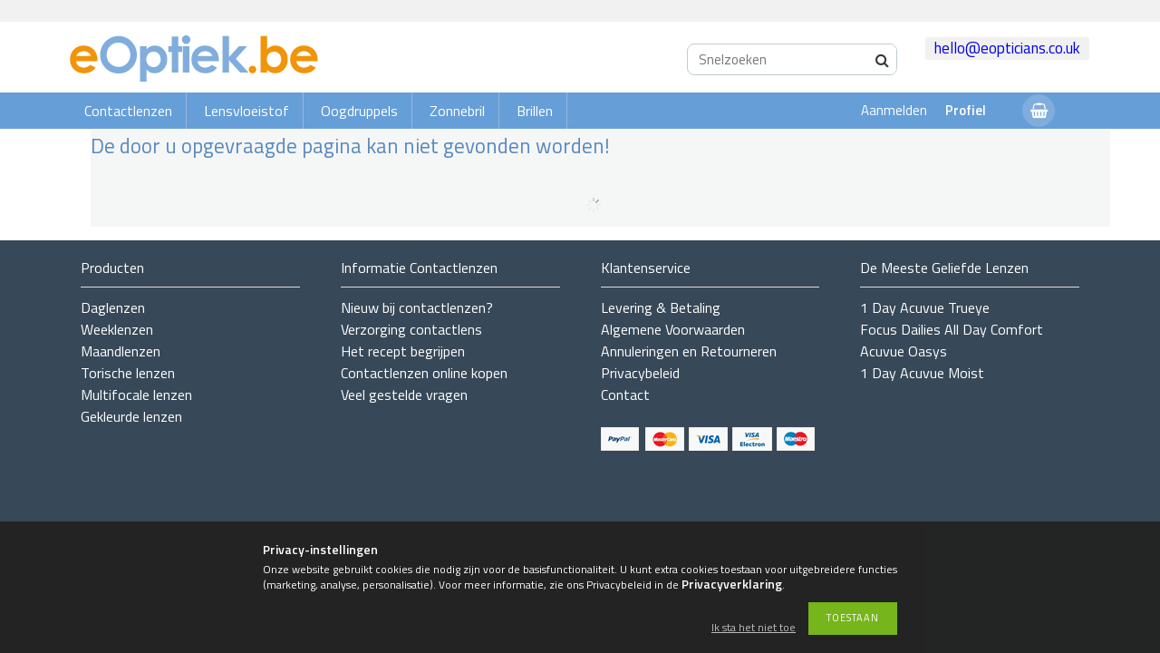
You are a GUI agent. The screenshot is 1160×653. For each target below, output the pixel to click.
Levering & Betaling (660, 307)
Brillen (535, 111)
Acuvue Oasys (903, 351)
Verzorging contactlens (411, 329)
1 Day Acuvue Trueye (925, 307)
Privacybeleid (640, 373)
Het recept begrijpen (403, 351)
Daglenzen (113, 307)
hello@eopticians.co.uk (1007, 48)
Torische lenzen (128, 373)
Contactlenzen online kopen (424, 373)
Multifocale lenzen (136, 394)
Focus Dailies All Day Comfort (951, 329)
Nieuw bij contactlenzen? (417, 307)
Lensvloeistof (246, 111)
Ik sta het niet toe (753, 628)
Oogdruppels (359, 111)
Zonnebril (457, 111)
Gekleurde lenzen (131, 416)
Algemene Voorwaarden (673, 329)
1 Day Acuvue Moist (922, 373)
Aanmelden (894, 110)
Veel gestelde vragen (404, 394)
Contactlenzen (128, 111)
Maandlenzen (120, 351)
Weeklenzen (117, 329)
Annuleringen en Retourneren (689, 351)
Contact (625, 394)
